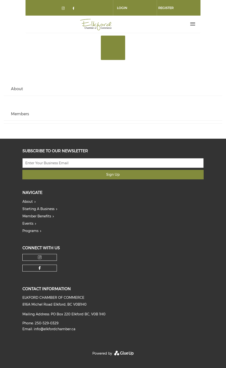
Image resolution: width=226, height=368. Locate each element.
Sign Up (113, 174)
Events (27, 223)
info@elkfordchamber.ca (54, 329)
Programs (30, 231)
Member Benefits (36, 216)
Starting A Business (38, 209)
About (27, 201)
